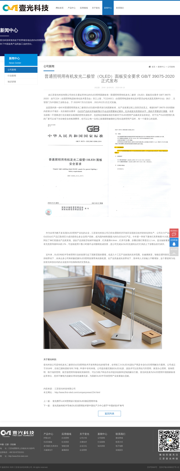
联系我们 (120, 8)
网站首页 (60, 8)
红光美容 (65, 442)
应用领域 (84, 8)
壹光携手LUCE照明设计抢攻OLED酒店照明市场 (74, 401)
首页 (153, 67)
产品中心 (72, 8)
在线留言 (119, 450)
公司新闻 (171, 67)
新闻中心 (108, 8)
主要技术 (83, 442)
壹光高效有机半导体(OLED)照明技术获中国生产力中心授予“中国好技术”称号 (88, 405)
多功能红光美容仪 (51, 446)
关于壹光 (96, 8)
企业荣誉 (83, 450)
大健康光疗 (48, 450)
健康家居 (65, 450)
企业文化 (83, 446)
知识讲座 (12, 81)
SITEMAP (152, 467)
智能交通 (65, 446)
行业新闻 (12, 75)
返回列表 (109, 413)
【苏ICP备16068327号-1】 (169, 467)
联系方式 (119, 442)
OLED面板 (48, 442)
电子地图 (119, 446)
